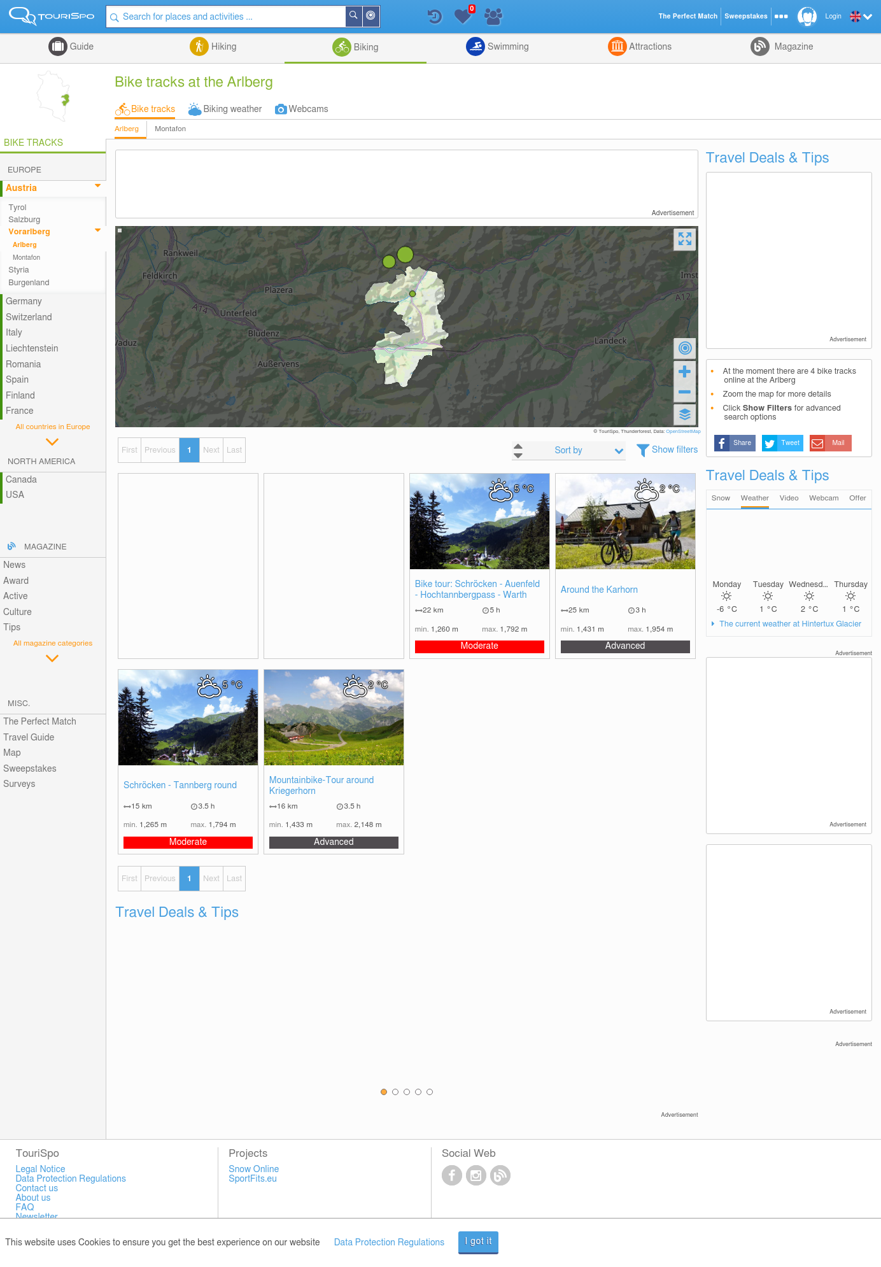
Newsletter (36, 1217)
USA (15, 495)
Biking (364, 47)
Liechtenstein (32, 348)
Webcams (308, 109)
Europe (24, 170)
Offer (857, 498)
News (14, 565)
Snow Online (254, 1169)
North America (42, 462)
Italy (14, 333)
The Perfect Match (39, 722)
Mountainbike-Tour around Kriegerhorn (321, 786)
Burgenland (28, 283)
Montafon (170, 128)
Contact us (36, 1188)
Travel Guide (28, 737)
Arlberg (127, 128)
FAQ (24, 1207)
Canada (21, 480)
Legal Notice (40, 1169)
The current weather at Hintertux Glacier (789, 624)
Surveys (19, 784)
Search (361, 16)
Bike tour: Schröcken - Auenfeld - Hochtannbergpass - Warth (477, 590)
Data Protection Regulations (389, 1242)
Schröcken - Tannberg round (180, 785)
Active (15, 596)
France (20, 411)
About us (32, 1198)
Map (12, 753)
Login (834, 16)
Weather (755, 498)
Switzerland (29, 317)
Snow (721, 498)
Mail (838, 443)
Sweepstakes (30, 769)
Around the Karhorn (599, 590)
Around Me (378, 17)
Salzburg (24, 220)
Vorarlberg (29, 232)
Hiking (222, 47)
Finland (20, 396)
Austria (21, 188)
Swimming (506, 47)
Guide (80, 47)
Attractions (649, 47)
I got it (478, 1241)
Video (789, 498)
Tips (11, 627)
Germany (24, 301)
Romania (23, 364)
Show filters (675, 450)
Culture (17, 612)
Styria (18, 270)
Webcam (823, 498)
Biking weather (232, 109)
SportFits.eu (253, 1179)
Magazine (792, 47)
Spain (17, 380)
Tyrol (17, 208)
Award (16, 581)
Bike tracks (153, 109)
